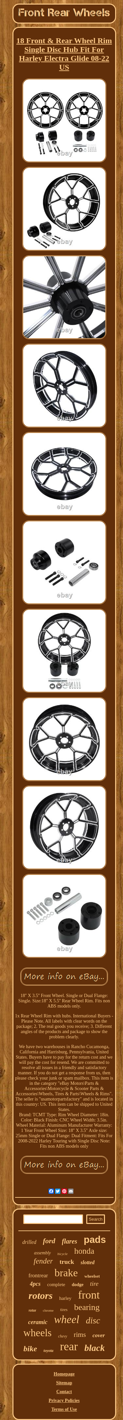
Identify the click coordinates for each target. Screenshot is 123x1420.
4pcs (35, 1284)
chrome (48, 1310)
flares (69, 1241)
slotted (88, 1262)
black (94, 1348)
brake (66, 1273)
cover (98, 1335)
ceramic (38, 1322)
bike (30, 1348)
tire (94, 1283)
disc (93, 1320)
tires (63, 1309)
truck (66, 1261)
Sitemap (64, 1382)
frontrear (38, 1275)
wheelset (92, 1276)
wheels (37, 1332)
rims (80, 1334)
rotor (32, 1310)
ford (49, 1241)
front (89, 1295)
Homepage (64, 1374)
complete (56, 1284)
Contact (64, 1391)
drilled (29, 1242)
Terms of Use (64, 1409)
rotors (40, 1295)
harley (65, 1298)
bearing (87, 1307)
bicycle (62, 1254)
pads (95, 1239)
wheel (66, 1319)
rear (69, 1346)
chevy (62, 1336)
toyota (48, 1350)
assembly (42, 1252)
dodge (78, 1284)
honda (84, 1251)
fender (43, 1261)
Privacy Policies (64, 1400)
